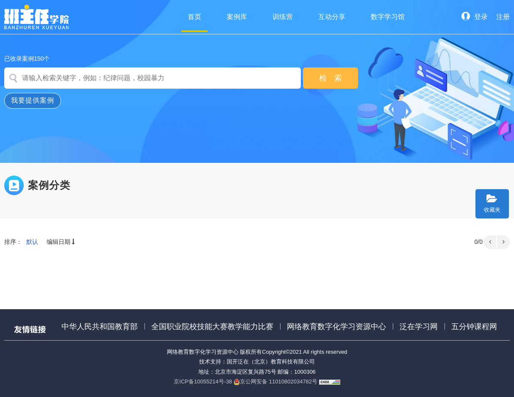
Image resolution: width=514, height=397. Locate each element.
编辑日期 (61, 241)
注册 (503, 16)
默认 (32, 241)
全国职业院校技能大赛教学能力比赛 (212, 326)
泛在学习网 (419, 326)
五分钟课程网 (474, 326)
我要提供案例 (32, 100)
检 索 (330, 78)
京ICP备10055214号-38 (203, 381)
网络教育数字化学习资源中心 (336, 326)
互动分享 (331, 16)
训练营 (282, 16)
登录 (474, 16)
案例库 (237, 16)
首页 (194, 22)
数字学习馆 (388, 16)
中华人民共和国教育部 (99, 326)
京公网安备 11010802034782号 (275, 381)
